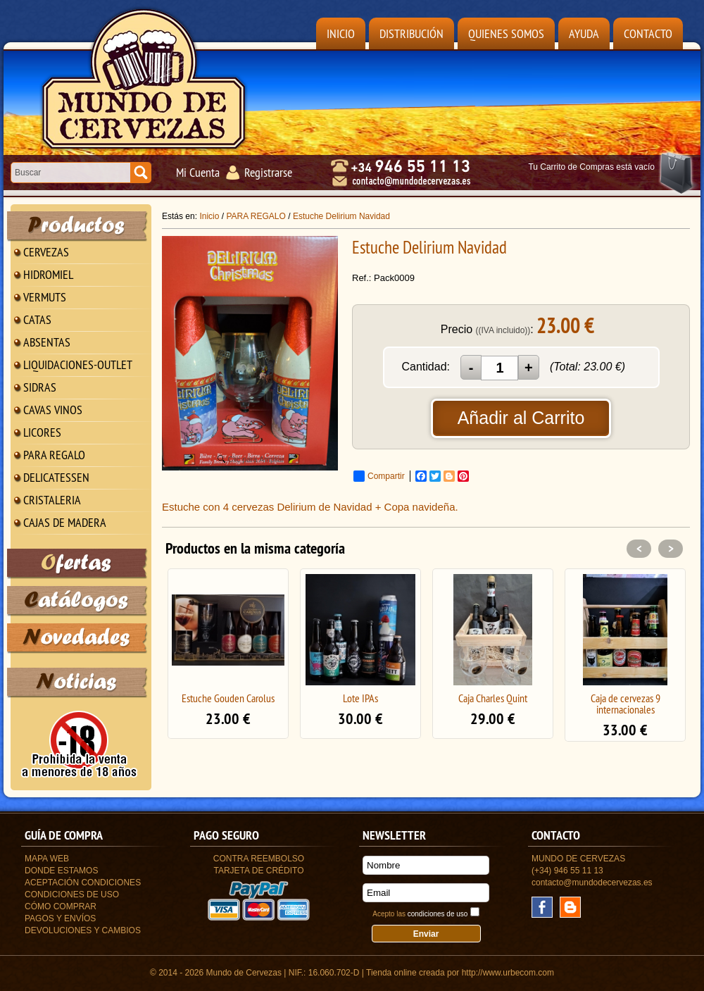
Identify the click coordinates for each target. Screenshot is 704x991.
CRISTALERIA (52, 500)
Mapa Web (47, 859)
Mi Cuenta (198, 172)
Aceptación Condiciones (83, 882)
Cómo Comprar (60, 906)
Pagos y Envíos (60, 918)
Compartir (379, 476)
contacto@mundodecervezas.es (592, 882)
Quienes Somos (506, 33)
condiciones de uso (438, 914)
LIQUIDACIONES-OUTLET (77, 364)
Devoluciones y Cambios (83, 930)
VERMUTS (44, 297)
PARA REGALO (54, 455)
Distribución (411, 33)
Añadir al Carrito (521, 418)
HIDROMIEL (48, 274)
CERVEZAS (46, 252)
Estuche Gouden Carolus (228, 698)
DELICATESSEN (56, 477)
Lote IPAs (360, 698)
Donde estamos (61, 870)
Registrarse (268, 172)
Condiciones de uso (72, 894)
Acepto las (419, 914)
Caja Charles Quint (492, 698)
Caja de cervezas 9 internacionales (625, 703)
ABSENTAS (46, 342)
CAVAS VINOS (52, 409)
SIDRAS (39, 387)
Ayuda (584, 33)
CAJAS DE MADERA (64, 522)
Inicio (341, 33)
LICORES (42, 432)
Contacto (648, 33)
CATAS (37, 319)
